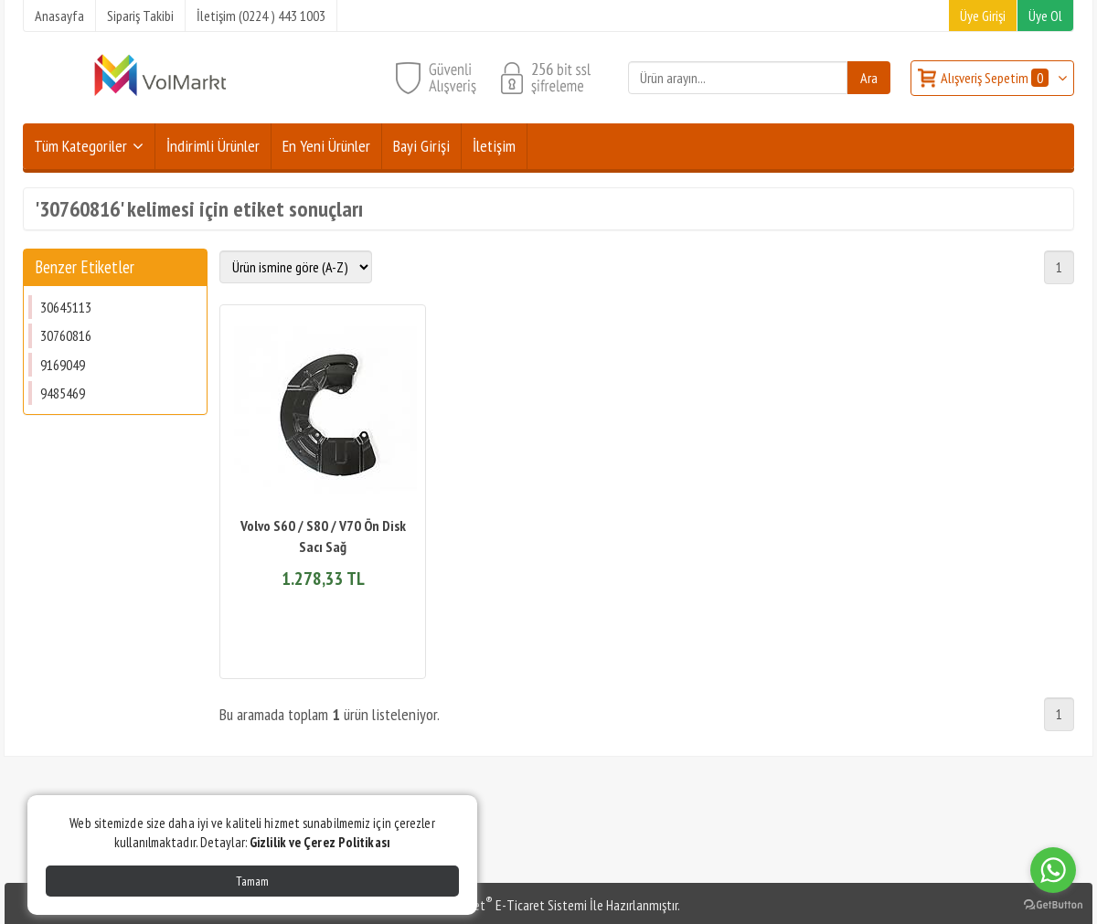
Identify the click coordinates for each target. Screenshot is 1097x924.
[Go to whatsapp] (1053, 870)
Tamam (252, 881)
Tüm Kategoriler (80, 145)
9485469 (62, 393)
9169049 (62, 365)
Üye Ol (1045, 15)
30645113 (65, 307)
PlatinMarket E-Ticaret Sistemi (502, 905)
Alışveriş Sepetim (996, 78)
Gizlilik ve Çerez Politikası (320, 842)
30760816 (65, 335)
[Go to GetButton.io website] (1053, 905)
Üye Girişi (983, 15)
